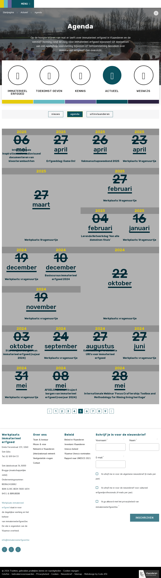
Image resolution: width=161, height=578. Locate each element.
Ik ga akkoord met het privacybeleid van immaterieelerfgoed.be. (117, 504)
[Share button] (156, 13)
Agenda (74, 114)
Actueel (24, 12)
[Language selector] (148, 3)
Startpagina (8, 12)
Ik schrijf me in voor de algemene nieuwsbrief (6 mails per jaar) (126, 476)
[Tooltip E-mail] (123, 456)
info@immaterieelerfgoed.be (15, 540)
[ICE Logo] (18, 4)
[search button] (157, 4)
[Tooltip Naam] (157, 439)
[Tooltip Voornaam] (123, 439)
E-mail (99, 457)
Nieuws (56, 114)
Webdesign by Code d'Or (95, 574)
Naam (132, 440)
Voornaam (101, 440)
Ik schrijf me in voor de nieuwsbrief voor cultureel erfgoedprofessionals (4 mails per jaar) (122, 490)
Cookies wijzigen (71, 570)
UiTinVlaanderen (100, 114)
